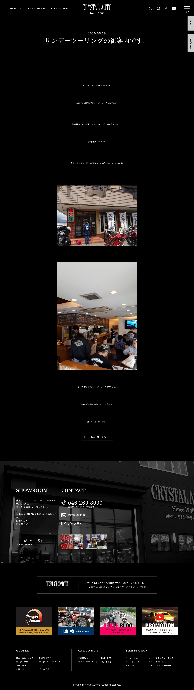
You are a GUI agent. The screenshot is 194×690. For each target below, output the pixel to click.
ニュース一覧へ (98, 436)
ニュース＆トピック (24, 657)
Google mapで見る (31, 540)
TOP (14, 8)
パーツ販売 (21, 665)
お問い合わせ (76, 515)
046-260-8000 (85, 502)
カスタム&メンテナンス (49, 661)
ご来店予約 (75, 523)
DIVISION (36, 8)
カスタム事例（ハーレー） (159, 665)
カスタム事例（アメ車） (88, 661)
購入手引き (106, 661)
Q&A (41, 665)
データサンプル (133, 661)
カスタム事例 (22, 661)
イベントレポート (156, 661)
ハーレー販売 (132, 657)
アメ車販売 (83, 657)
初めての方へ (45, 657)
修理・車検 (106, 657)
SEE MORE (26, 544)
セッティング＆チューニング (161, 657)
